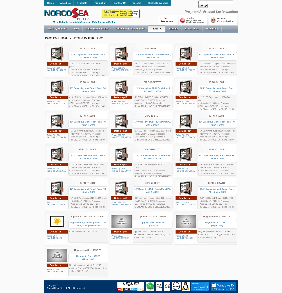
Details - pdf (56, 64)
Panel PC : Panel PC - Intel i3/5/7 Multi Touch (74, 37)
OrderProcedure (166, 20)
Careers (136, 3)
